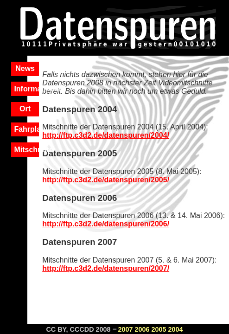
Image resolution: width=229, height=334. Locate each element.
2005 (159, 329)
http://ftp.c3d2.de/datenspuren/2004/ (105, 135)
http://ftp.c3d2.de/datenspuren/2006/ (105, 224)
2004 (175, 329)
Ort (25, 109)
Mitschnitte (33, 150)
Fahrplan (29, 129)
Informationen (39, 89)
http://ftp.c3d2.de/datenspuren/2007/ (105, 268)
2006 (142, 329)
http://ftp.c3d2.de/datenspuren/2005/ (105, 180)
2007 (125, 329)
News (25, 68)
